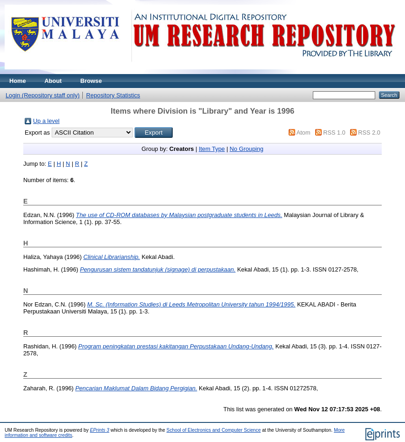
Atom (303, 132)
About (53, 80)
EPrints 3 (99, 430)
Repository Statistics (113, 95)
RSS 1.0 (334, 132)
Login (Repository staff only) (43, 95)
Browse (91, 80)
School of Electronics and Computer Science (214, 430)
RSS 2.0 (369, 132)
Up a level (46, 120)
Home (17, 80)
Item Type (212, 148)
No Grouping (246, 148)
